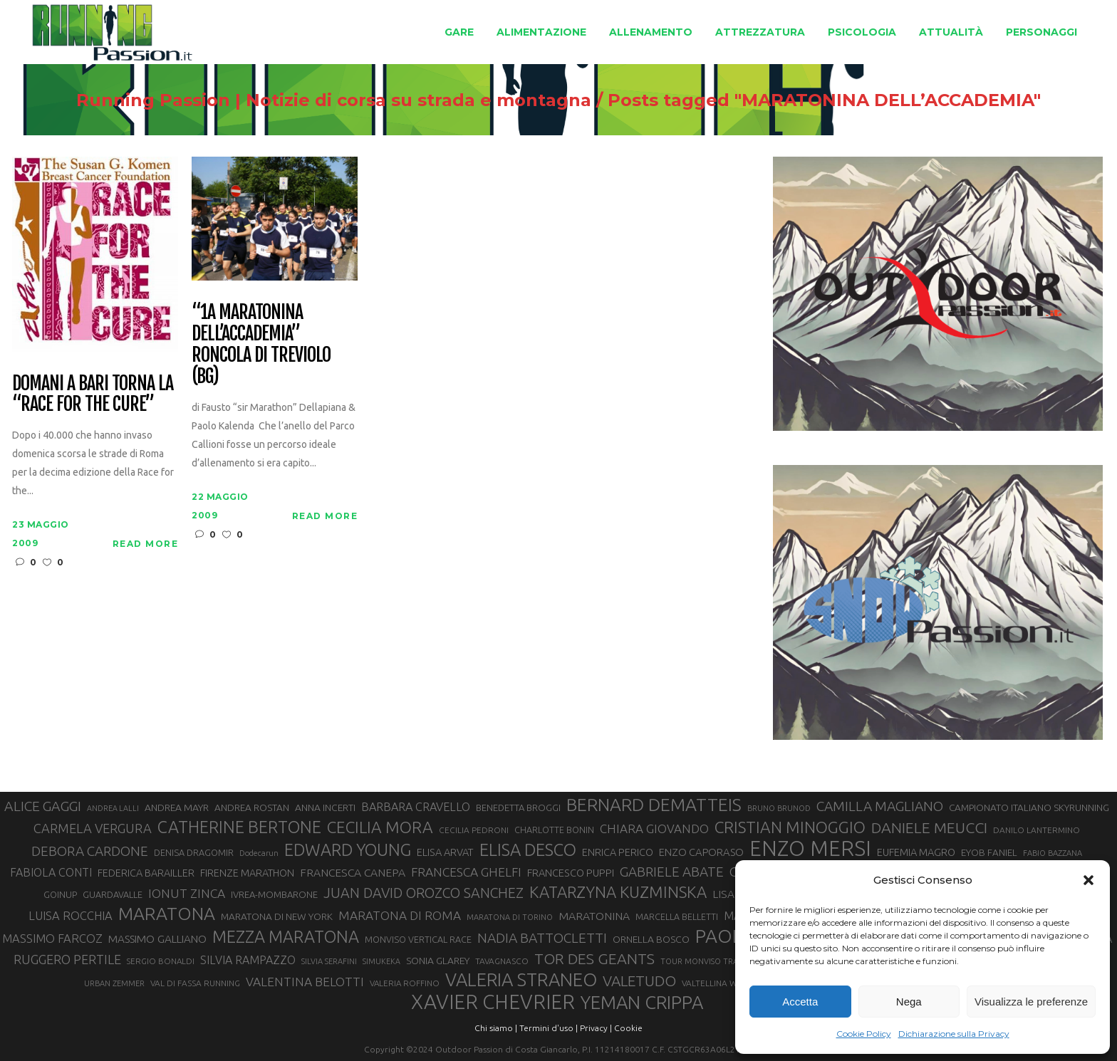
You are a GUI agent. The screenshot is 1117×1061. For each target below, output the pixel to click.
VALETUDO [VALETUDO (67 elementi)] (639, 980)
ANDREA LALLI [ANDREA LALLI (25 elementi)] (113, 808)
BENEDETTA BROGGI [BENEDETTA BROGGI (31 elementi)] (518, 807)
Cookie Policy (863, 1033)
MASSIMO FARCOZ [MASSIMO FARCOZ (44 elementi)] (52, 938)
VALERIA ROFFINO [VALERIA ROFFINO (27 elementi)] (405, 983)
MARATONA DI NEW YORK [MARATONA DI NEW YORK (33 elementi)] (277, 916)
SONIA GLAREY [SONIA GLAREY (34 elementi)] (437, 960)
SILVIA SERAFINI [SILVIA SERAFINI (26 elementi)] (329, 961)
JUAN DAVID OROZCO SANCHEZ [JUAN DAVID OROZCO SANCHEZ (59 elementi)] (423, 893)
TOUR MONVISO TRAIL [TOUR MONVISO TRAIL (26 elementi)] (702, 961)
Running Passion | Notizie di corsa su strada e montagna (296, 100)
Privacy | (596, 1028)
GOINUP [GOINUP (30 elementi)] (60, 894)
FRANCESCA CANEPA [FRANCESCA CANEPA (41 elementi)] (352, 872)
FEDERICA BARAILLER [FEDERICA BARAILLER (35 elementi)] (146, 873)
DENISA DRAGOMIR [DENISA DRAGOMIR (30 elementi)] (194, 852)
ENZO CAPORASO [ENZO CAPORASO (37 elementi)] (701, 852)
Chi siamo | (495, 1028)
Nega (909, 1001)
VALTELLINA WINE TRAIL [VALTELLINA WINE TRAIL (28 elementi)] (728, 983)
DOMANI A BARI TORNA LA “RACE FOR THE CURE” (92, 394)
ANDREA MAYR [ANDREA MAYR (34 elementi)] (177, 807)
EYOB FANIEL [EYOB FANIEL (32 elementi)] (989, 852)
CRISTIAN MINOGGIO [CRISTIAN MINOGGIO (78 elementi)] (790, 827)
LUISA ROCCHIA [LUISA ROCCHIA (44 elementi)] (70, 915)
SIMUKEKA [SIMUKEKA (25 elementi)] (381, 961)
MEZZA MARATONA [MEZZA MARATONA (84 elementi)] (285, 936)
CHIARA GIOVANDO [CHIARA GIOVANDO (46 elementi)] (654, 828)
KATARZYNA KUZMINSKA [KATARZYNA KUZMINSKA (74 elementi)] (618, 892)
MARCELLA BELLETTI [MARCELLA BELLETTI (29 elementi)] (676, 916)
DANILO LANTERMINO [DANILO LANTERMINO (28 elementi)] (1036, 830)
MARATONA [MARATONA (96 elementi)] (166, 913)
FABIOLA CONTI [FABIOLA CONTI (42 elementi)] (51, 872)
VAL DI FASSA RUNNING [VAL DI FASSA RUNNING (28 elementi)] (195, 983)
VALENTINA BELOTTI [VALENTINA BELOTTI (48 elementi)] (305, 981)
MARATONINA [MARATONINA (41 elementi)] (594, 915)
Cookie (628, 1028)
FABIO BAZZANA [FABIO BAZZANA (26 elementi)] (1052, 853)
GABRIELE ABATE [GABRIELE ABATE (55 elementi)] (672, 871)
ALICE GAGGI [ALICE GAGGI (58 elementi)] (42, 806)
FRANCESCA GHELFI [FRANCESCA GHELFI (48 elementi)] (466, 872)
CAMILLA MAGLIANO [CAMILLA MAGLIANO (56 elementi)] (879, 806)
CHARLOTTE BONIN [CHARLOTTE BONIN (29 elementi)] (554, 830)
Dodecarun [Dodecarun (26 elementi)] (259, 853)
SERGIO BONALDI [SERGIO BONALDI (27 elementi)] (160, 961)
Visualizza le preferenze (1031, 1001)
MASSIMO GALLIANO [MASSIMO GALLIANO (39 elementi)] (157, 939)
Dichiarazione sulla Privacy (953, 1033)
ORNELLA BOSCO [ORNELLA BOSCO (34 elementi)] (651, 939)
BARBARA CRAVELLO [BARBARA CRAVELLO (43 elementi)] (415, 806)
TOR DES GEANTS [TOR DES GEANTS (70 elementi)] (594, 958)
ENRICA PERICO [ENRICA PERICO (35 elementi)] (617, 852)
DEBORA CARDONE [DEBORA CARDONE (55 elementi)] (89, 851)
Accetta (800, 1001)
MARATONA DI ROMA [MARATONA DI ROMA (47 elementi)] (399, 915)
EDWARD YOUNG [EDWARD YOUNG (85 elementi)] (347, 849)
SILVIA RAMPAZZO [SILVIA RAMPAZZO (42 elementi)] (248, 959)
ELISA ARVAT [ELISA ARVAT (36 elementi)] (445, 852)
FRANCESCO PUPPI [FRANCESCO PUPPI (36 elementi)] (570, 873)
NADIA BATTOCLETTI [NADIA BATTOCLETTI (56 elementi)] (542, 938)
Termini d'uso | (548, 1028)
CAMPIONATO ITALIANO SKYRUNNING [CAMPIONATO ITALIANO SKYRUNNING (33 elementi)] (1029, 807)
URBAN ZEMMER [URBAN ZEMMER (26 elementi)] (114, 983)
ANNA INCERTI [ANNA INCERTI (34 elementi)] (325, 807)
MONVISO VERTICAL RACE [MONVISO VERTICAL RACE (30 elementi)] (418, 939)
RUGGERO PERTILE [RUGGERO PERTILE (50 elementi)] (67, 959)
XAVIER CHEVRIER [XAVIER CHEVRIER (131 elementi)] (493, 1002)
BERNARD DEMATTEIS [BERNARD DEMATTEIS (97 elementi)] (654, 804)
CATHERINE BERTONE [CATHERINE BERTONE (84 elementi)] (239, 826)
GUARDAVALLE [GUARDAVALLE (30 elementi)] (112, 894)
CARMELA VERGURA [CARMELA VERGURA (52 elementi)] (92, 828)
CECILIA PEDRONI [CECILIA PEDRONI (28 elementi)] (474, 830)
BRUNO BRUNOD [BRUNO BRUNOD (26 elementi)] (779, 808)
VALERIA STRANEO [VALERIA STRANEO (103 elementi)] (521, 980)
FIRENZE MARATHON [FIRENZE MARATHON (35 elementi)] (247, 873)
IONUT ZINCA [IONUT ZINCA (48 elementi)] (186, 893)
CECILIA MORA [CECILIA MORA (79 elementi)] (380, 827)
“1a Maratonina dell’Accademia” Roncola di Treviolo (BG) (261, 344)
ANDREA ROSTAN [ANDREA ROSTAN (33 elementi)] (251, 807)
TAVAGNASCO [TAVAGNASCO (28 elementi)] (502, 961)
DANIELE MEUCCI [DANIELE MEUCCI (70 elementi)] (929, 827)
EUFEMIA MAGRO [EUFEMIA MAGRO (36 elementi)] (916, 852)
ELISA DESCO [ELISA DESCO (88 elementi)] (527, 850)
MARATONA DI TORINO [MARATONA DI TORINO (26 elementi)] (510, 917)
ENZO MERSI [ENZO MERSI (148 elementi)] (810, 849)
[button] (1088, 880)
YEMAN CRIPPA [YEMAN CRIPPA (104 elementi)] (642, 1002)
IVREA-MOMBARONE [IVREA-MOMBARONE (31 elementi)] (274, 894)
